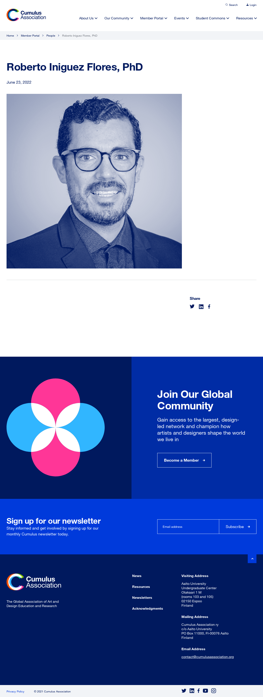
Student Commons (210, 18)
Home (10, 35)
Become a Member (181, 460)
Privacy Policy (15, 691)
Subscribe (235, 526)
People (50, 35)
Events (179, 18)
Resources (244, 18)
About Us (86, 18)
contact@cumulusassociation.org (207, 657)
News (137, 576)
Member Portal (151, 18)
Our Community (116, 18)
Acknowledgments (147, 608)
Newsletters (142, 597)
